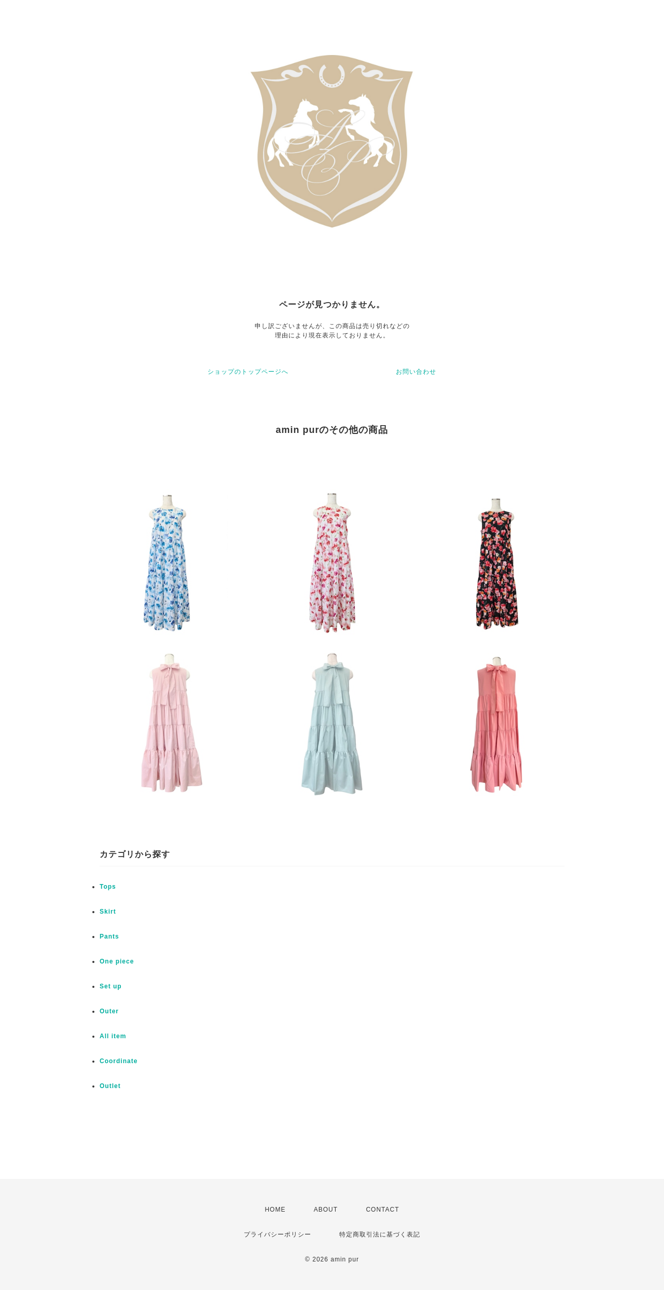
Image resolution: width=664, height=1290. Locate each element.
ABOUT (326, 1209)
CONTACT (382, 1209)
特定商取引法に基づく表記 (379, 1234)
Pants (109, 936)
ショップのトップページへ (248, 371)
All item (113, 1036)
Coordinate (118, 1061)
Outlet (110, 1086)
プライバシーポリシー (277, 1234)
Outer (109, 1011)
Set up (111, 986)
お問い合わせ (416, 371)
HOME (275, 1209)
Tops (108, 886)
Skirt (108, 911)
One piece (117, 961)
